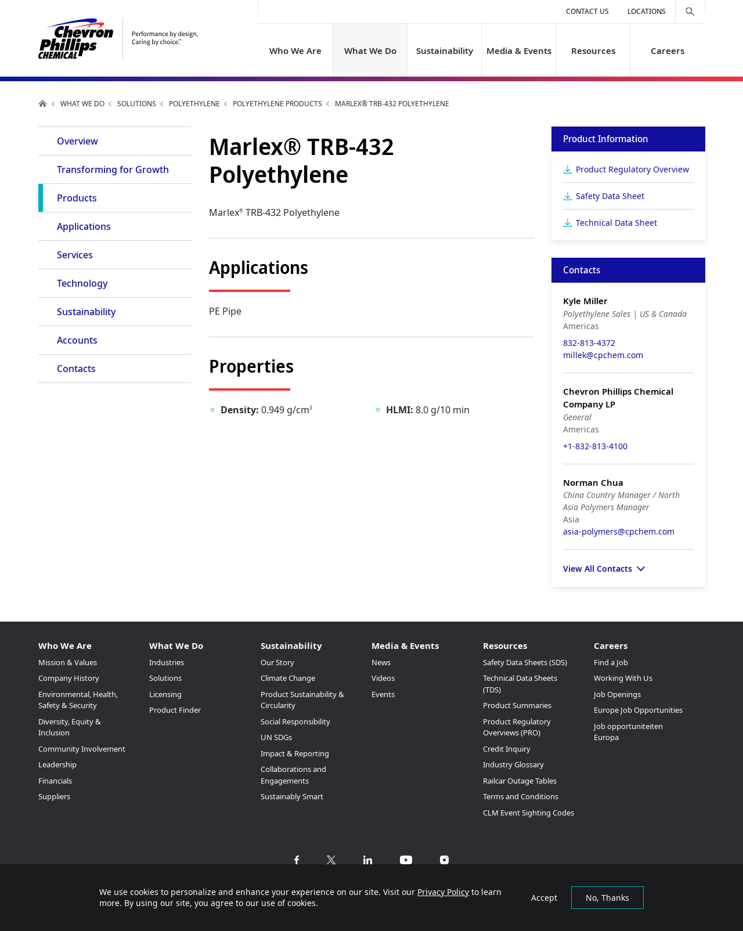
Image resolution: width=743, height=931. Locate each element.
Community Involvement (81, 749)
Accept (544, 897)
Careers (667, 50)
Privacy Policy (443, 891)
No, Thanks (607, 897)
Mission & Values (67, 662)
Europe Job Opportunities (638, 710)
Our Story (277, 662)
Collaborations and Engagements (293, 775)
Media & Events (518, 50)
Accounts (77, 340)
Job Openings (617, 694)
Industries (166, 662)
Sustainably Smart (292, 796)
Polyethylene (194, 104)
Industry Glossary (513, 764)
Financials (55, 780)
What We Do (370, 50)
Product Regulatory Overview (632, 169)
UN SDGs (276, 737)
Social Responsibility (295, 721)
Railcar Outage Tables (520, 780)
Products (77, 198)
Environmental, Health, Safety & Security (78, 700)
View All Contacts (597, 568)
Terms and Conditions (520, 796)
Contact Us (587, 11)
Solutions (136, 104)
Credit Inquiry (507, 749)
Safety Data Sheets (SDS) (525, 662)
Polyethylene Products (277, 104)
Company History (68, 678)
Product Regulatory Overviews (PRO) (517, 727)
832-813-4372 (589, 342)
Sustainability (444, 50)
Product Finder (175, 710)
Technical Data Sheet (616, 222)
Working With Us (623, 678)
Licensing (165, 694)
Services (75, 254)
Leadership (57, 764)
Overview (77, 141)
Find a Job (611, 662)
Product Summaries (517, 705)
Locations (646, 11)
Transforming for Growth (113, 169)
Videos (383, 678)
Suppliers (54, 796)
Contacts (76, 368)
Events (383, 694)
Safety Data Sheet (610, 195)
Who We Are (295, 50)
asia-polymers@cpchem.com (619, 531)
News (381, 662)
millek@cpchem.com (603, 354)
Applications (84, 226)
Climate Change (288, 678)
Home (43, 103)
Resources (593, 50)
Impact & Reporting (295, 753)
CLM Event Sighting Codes (528, 812)
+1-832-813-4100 (595, 446)
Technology (82, 283)
